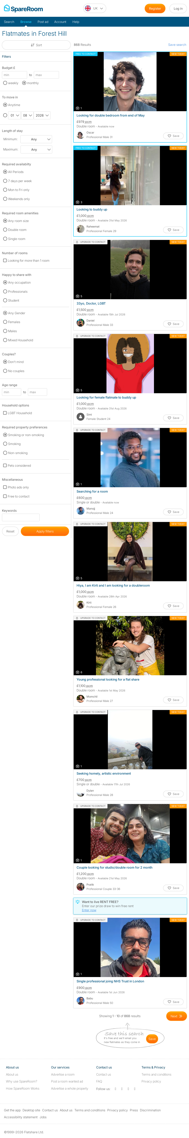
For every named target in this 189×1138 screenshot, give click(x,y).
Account (60, 22)
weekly (13, 83)
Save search (177, 45)
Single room (16, 239)
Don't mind (16, 362)
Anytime (14, 105)
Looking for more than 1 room (28, 260)
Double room (17, 230)
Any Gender (16, 313)
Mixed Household (20, 340)
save (152, 1039)
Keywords (9, 511)
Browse (25, 22)
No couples (16, 371)
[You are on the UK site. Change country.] (94, 8)
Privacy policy (151, 1081)
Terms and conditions (156, 1074)
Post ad (43, 22)
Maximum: (10, 149)
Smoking (14, 444)
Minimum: (10, 139)
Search (9, 22)
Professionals (18, 291)
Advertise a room (63, 1074)
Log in (178, 8)
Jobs (43, 1117)
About (12, 1074)
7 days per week (20, 181)
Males (12, 331)
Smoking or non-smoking (26, 435)
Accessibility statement (21, 1117)
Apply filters (45, 531)
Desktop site (31, 1110)
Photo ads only (18, 487)
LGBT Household (20, 413)
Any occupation (19, 282)
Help (75, 22)
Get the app (12, 1110)
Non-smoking (18, 453)
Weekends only (19, 199)
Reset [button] (10, 531)
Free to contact (18, 496)
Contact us (103, 1074)
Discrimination (150, 1110)
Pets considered (19, 465)
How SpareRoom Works (22, 1088)
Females (14, 322)
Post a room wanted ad (67, 1081)
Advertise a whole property (69, 1088)
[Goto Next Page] (176, 1016)
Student (13, 300)
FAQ (99, 1081)
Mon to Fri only (18, 190)
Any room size (18, 221)
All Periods (16, 172)
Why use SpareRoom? (21, 1081)
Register (155, 8)
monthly (33, 83)
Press (134, 1110)
